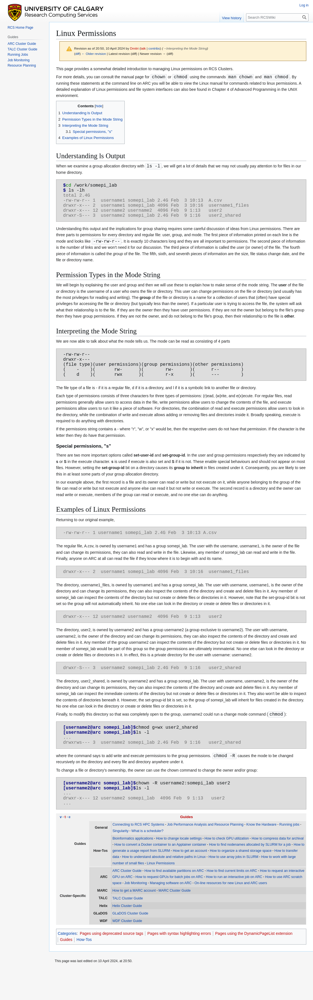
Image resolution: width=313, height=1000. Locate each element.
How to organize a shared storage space (240, 880)
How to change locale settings (179, 868)
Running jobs (289, 854)
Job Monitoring (135, 912)
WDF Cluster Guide (127, 950)
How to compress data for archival (278, 868)
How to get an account (190, 880)
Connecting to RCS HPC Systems (138, 854)
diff (77, 53)
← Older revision (93, 53)
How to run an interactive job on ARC (234, 906)
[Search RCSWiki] (277, 17)
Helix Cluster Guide (127, 935)
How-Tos (84, 969)
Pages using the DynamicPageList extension (253, 962)
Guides (186, 846)
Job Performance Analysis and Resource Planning (205, 854)
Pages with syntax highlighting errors (179, 962)
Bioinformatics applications (132, 868)
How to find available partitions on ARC (174, 900)
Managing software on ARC (171, 912)
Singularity (120, 860)
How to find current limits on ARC (232, 900)
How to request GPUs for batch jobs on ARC (169, 906)
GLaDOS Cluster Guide (130, 943)
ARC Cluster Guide (127, 900)
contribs (154, 48)
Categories (67, 962)
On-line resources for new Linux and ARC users (230, 912)
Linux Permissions (161, 892)
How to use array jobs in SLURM (233, 886)
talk (143, 48)
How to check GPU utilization (226, 868)
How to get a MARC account (134, 920)
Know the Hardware (261, 854)
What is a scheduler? (147, 860)
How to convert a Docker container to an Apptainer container (160, 874)
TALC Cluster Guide (127, 928)
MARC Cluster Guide (174, 920)
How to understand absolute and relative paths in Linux (164, 886)
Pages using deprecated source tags (111, 962)
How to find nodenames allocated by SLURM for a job (250, 874)
